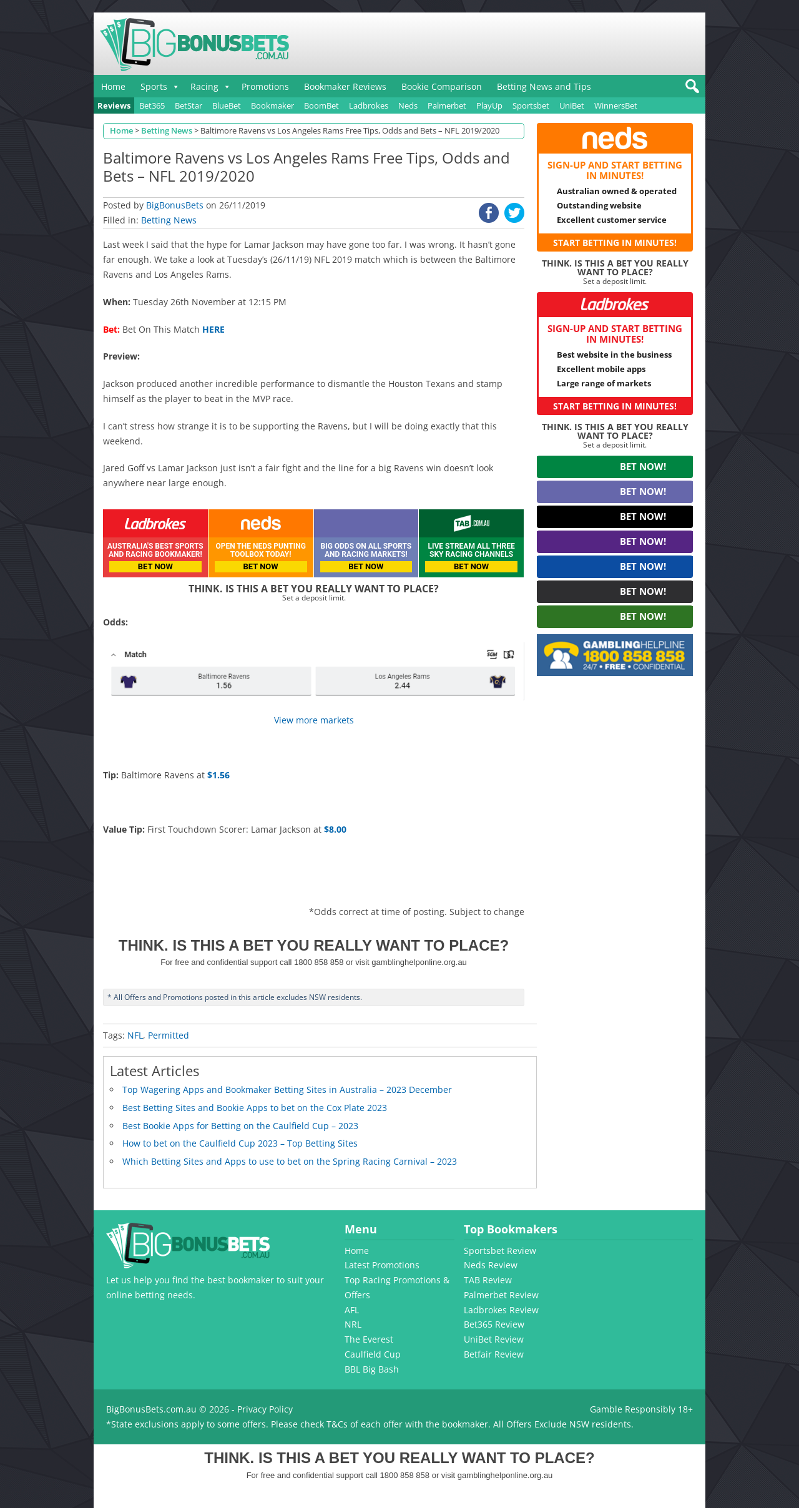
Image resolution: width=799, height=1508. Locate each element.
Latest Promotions (382, 1265)
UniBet (571, 105)
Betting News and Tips (544, 86)
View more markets (314, 720)
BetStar (188, 105)
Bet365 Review (494, 1324)
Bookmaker (272, 105)
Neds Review (490, 1265)
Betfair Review (494, 1354)
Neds (408, 105)
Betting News (169, 220)
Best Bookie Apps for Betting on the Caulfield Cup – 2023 (240, 1126)
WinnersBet (615, 105)
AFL (352, 1310)
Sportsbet (530, 105)
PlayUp (489, 105)
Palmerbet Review (501, 1295)
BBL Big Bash (372, 1369)
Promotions (265, 86)
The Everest (369, 1339)
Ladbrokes (368, 105)
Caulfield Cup (373, 1354)
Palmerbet (447, 105)
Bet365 (152, 105)
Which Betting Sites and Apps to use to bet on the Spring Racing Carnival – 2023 (289, 1161)
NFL (135, 1035)
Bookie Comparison (441, 86)
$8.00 (335, 829)
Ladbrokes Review (501, 1310)
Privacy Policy (265, 1409)
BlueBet (226, 105)
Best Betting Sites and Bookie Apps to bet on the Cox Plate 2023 (254, 1108)
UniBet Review (494, 1339)
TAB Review (488, 1280)
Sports (153, 86)
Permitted (168, 1035)
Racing (204, 86)
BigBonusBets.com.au (151, 1409)
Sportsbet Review (500, 1250)
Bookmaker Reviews (345, 86)
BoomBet (321, 105)
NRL (353, 1324)
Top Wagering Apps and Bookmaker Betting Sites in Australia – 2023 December (287, 1089)
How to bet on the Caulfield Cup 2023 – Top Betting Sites (240, 1143)
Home (113, 86)
